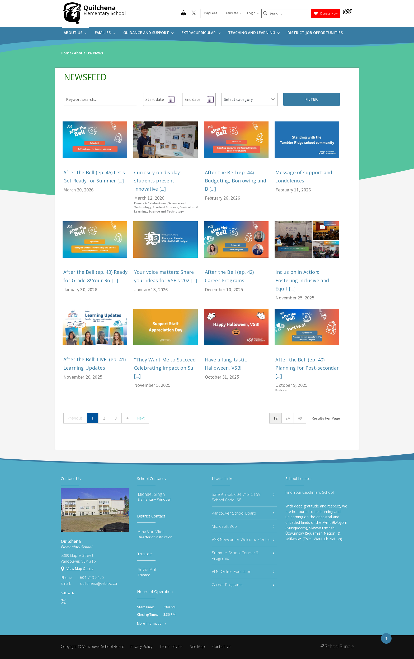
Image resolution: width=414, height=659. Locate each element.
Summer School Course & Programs (243, 555)
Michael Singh (151, 494)
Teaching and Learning (254, 32)
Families (105, 32)
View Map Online (80, 568)
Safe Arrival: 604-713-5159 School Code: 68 (243, 497)
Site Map (197, 646)
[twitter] (193, 13)
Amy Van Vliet (151, 532)
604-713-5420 (92, 577)
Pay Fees (210, 13)
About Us (75, 32)
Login (253, 13)
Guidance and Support (148, 32)
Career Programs (243, 584)
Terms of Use (171, 646)
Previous (75, 418)
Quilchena (99, 7)
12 (275, 418)
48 (300, 418)
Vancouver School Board (243, 513)
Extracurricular (200, 32)
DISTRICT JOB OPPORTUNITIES (315, 32)
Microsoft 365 (243, 526)
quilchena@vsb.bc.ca (98, 583)
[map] (183, 13)
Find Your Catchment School (309, 492)
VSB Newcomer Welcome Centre (243, 539)
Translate (233, 13)
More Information (150, 624)
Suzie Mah (148, 569)
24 (288, 418)
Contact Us (221, 646)
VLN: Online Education (243, 571)
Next (141, 418)
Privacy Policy (141, 646)
